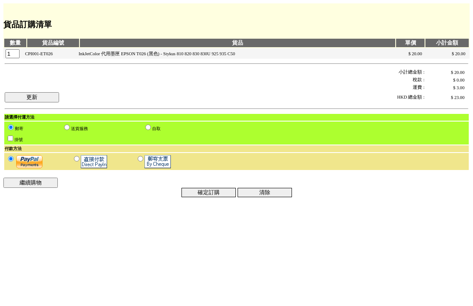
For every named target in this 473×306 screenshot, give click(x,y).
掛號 (18, 139)
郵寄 (19, 128)
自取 (156, 128)
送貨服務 (79, 128)
